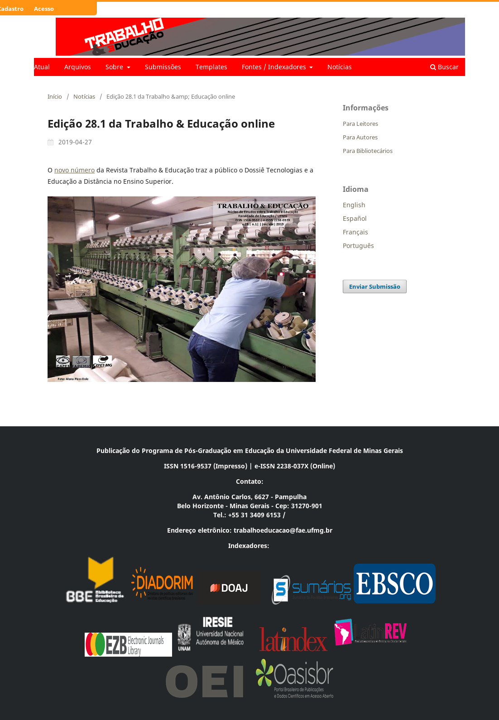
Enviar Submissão (374, 286)
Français (355, 232)
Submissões (163, 66)
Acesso (44, 9)
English (354, 204)
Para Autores (360, 137)
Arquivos (77, 66)
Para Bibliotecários (368, 151)
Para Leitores (360, 123)
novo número (74, 170)
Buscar (444, 66)
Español (355, 218)
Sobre (115, 66)
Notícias (339, 66)
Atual (42, 66)
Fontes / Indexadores (275, 66)
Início (55, 96)
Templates (211, 66)
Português (358, 245)
